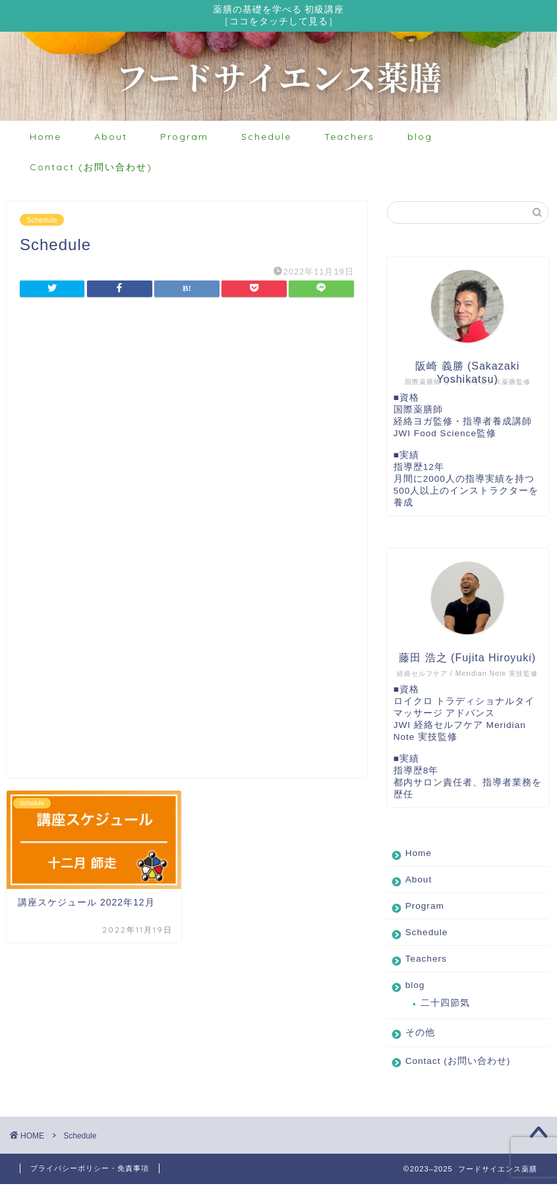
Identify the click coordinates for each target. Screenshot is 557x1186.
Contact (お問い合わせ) (91, 169)
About (110, 139)
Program (184, 139)
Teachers (349, 139)
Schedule (266, 139)
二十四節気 (445, 1005)
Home (45, 139)
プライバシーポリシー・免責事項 (89, 1170)
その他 (420, 1034)
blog (419, 139)
